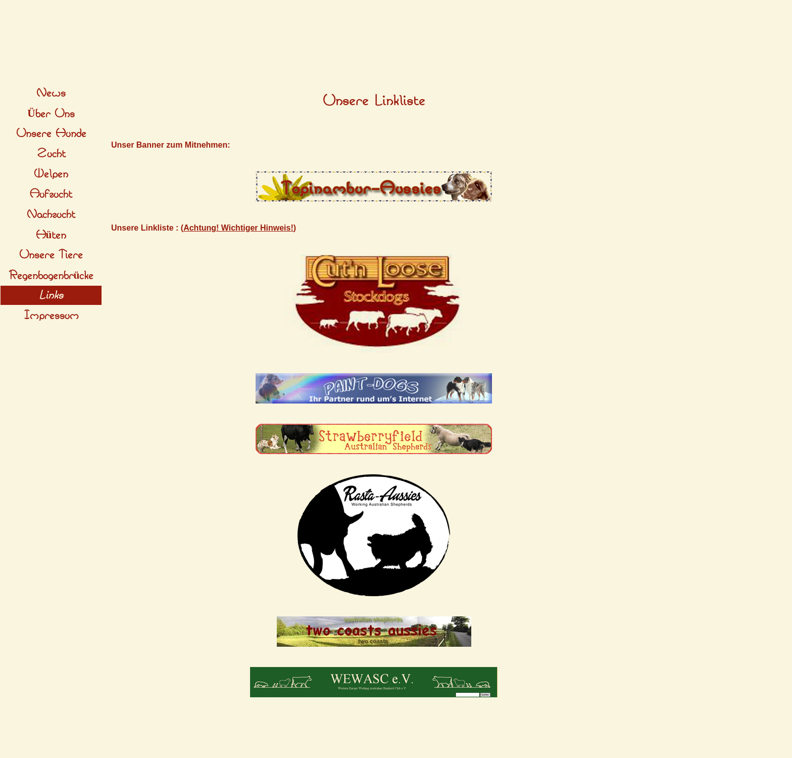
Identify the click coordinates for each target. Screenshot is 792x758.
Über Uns (50, 114)
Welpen (51, 174)
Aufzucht (51, 194)
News (51, 93)
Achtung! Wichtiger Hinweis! (238, 228)
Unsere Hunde (51, 133)
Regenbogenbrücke (51, 276)
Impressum (51, 315)
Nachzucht (51, 214)
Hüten (51, 235)
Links (51, 295)
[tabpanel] (373, 101)
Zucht (51, 154)
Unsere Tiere (51, 255)
